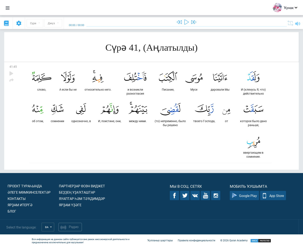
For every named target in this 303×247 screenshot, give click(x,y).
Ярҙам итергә (20, 205)
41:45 (13, 67)
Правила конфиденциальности (196, 240)
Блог (12, 211)
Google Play (244, 195)
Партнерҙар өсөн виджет (82, 186)
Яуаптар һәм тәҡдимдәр (82, 198)
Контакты (17, 198)
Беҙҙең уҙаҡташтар (77, 192)
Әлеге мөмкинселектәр (29, 192)
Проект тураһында (25, 186)
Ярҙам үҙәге (70, 205)
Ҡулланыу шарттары (160, 240)
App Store (273, 195)
